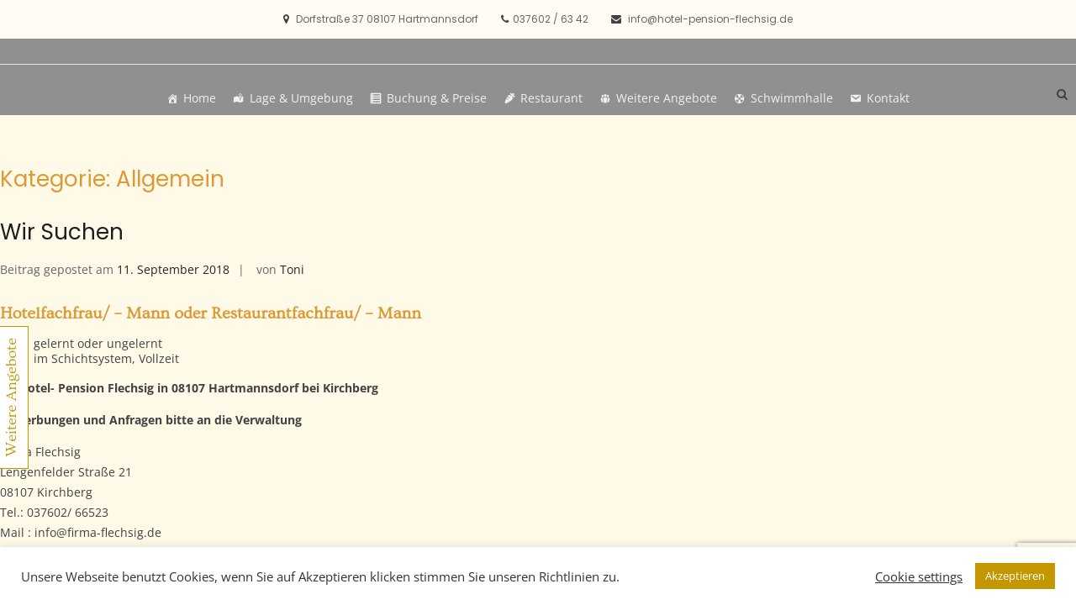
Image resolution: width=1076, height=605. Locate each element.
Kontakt (888, 98)
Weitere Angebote (666, 98)
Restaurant (551, 98)
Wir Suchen (62, 232)
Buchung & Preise (437, 98)
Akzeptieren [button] (1015, 575)
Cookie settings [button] (919, 576)
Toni (292, 269)
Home (199, 98)
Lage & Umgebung (301, 98)
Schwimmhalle (792, 98)
